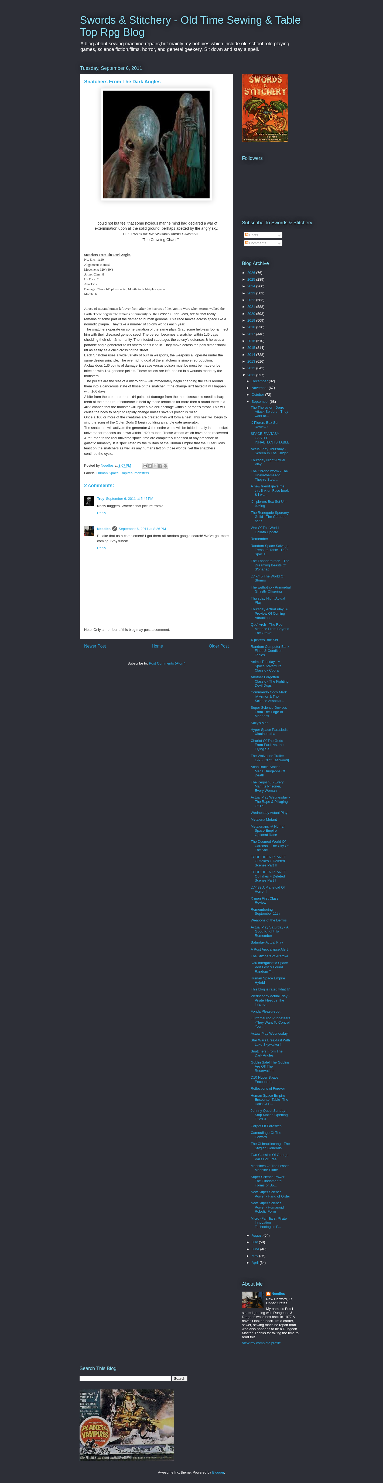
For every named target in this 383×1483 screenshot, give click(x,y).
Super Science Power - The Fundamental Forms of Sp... (268, 1181)
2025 (251, 279)
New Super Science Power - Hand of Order (270, 1194)
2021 (251, 307)
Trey (100, 499)
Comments (255, 243)
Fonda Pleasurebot (265, 1011)
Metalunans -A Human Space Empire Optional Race (268, 830)
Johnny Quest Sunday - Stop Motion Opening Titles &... (269, 1115)
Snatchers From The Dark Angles (266, 1053)
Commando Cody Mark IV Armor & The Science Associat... (269, 696)
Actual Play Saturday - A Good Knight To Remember (269, 931)
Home (157, 646)
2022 (251, 300)
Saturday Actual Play (267, 942)
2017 (251, 334)
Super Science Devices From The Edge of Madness (269, 712)
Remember (259, 539)
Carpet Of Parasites (266, 1126)
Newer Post (95, 646)
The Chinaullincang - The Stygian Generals (270, 1146)
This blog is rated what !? (270, 989)
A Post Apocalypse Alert (269, 949)
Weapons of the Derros (268, 920)
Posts (251, 235)
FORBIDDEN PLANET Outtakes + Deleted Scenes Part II (268, 861)
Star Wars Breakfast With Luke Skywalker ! (270, 1042)
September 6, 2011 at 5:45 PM (129, 499)
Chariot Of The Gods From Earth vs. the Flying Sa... (267, 745)
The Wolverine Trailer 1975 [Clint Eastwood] (270, 758)
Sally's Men (259, 723)
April (256, 1263)
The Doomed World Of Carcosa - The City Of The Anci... (269, 845)
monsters (141, 473)
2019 (251, 320)
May (255, 1256)
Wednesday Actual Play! (269, 813)
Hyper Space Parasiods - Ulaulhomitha (270, 732)
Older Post (219, 646)
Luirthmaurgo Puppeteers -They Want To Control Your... (270, 1022)
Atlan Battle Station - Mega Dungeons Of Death (268, 771)
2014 (251, 355)
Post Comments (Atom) (167, 663)
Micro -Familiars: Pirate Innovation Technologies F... (269, 1222)
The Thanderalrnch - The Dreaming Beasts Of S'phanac (270, 565)
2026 (251, 273)
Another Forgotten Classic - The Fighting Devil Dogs (269, 681)
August (258, 1235)
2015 (251, 348)
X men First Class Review (264, 900)
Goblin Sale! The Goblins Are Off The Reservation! (270, 1066)
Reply (101, 513)
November (260, 388)
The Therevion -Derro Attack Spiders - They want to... (269, 411)
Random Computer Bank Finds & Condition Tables (270, 651)
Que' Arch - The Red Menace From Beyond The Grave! (270, 628)
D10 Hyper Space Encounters (264, 1079)
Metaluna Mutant (264, 819)
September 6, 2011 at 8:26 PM (142, 529)
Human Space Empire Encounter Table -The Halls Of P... (269, 1099)
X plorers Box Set (264, 640)
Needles (104, 529)
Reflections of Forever (268, 1088)
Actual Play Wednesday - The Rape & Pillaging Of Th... (270, 801)
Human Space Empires (115, 473)
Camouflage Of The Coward (266, 1135)
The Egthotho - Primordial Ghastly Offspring (270, 589)
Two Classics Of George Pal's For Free (269, 1157)
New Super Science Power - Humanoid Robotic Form (267, 1207)
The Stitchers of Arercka (269, 956)
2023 (251, 293)
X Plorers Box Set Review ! (264, 425)
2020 (251, 314)
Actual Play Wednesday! (270, 1033)
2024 (251, 286)
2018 (251, 327)
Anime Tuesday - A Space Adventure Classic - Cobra (266, 666)
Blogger (218, 1472)
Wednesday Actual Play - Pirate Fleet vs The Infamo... (270, 1000)
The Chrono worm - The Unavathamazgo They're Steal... (269, 475)
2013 (251, 361)
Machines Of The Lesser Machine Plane (270, 1168)
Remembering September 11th (265, 911)
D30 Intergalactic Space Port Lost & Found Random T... (269, 967)
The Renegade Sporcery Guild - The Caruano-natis (270, 517)
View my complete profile (261, 1343)
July (255, 1242)
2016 (251, 341)
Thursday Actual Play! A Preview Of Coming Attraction (269, 613)
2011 (251, 375)
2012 (251, 368)
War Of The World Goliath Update (265, 530)
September (261, 402)
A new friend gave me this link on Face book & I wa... (270, 490)
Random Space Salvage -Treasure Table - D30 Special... (270, 550)
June (256, 1249)
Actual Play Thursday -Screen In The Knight (269, 451)
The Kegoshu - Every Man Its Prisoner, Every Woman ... (267, 786)
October (258, 395)
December (260, 381)
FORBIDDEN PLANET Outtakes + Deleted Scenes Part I (268, 876)
